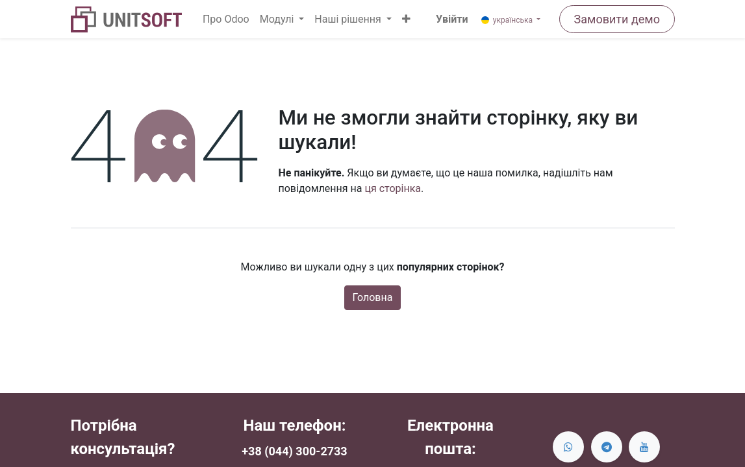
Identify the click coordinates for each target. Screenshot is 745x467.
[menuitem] (226, 19)
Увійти (452, 19)
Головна (373, 297)
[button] (406, 19)
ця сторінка (392, 188)
